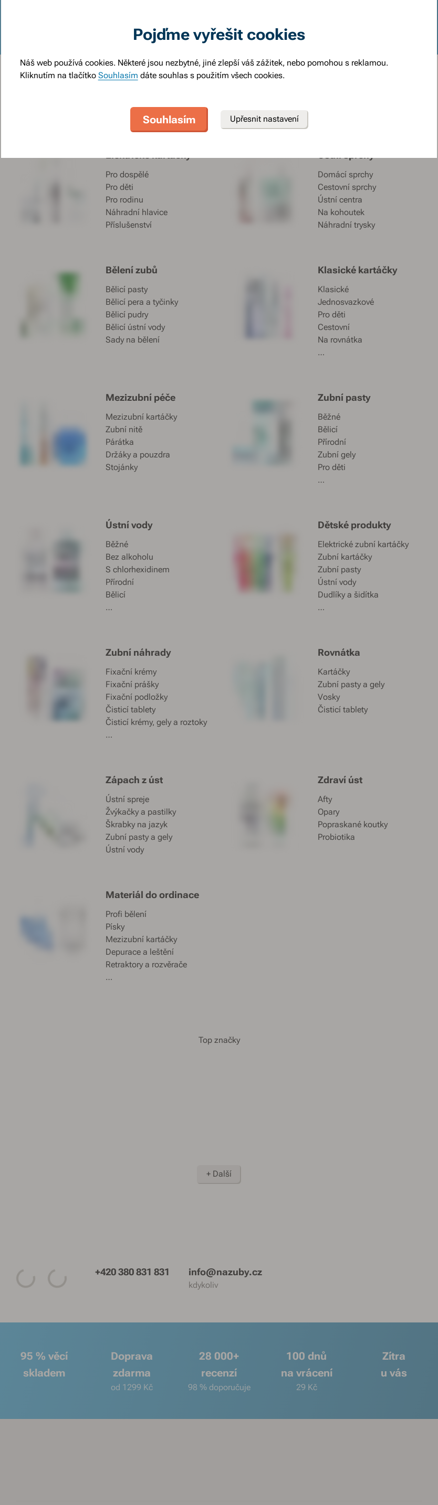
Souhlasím (118, 75)
